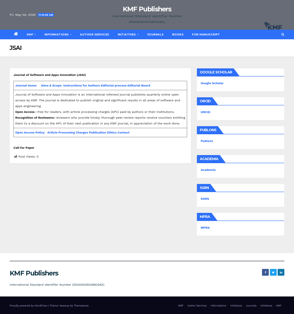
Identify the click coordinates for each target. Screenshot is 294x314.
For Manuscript (206, 34)
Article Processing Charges (68, 132)
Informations (58, 34)
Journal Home (26, 85)
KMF (31, 34)
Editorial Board (138, 85)
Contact (124, 132)
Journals (155, 34)
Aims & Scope (51, 85)
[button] (282, 34)
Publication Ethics (103, 132)
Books (178, 34)
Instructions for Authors (81, 85)
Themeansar (81, 305)
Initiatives (128, 34)
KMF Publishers (147, 9)
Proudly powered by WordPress (29, 305)
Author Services (94, 34)
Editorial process (113, 85)
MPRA (205, 227)
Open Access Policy (30, 132)
